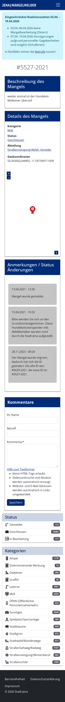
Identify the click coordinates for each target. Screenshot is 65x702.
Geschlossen (15, 140)
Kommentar (15, 442)
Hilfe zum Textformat (20, 469)
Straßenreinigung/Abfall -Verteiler (29, 150)
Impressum (12, 686)
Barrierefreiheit (15, 679)
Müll (10, 130)
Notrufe (40, 52)
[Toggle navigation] (58, 4)
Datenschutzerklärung (45, 679)
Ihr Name (13, 415)
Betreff (11, 428)
